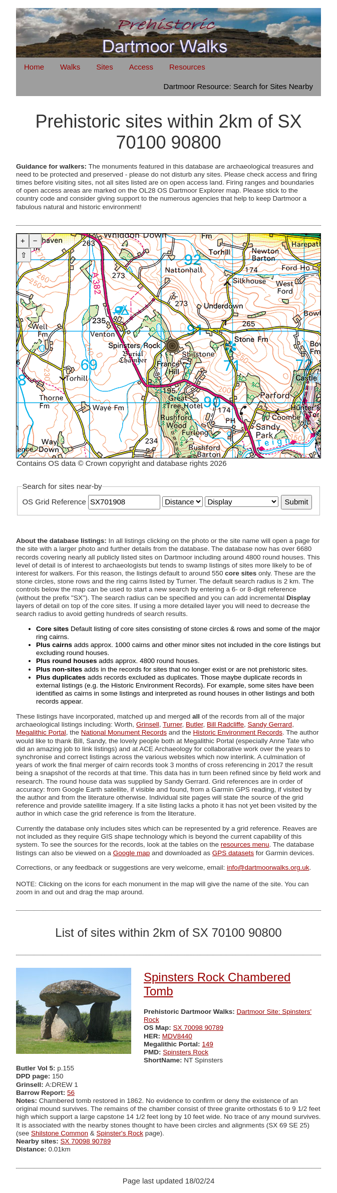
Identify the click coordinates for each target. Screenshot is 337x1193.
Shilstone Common (59, 1133)
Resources (187, 67)
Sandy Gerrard (270, 724)
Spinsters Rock (185, 1052)
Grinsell (147, 724)
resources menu (245, 844)
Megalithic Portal (41, 732)
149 (207, 1044)
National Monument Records (124, 732)
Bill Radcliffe (225, 724)
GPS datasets (233, 853)
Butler (194, 724)
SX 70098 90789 (198, 1027)
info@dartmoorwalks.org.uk (268, 867)
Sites (104, 67)
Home (34, 67)
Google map (131, 853)
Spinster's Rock (120, 1133)
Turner (172, 724)
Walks (70, 67)
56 (71, 1092)
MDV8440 (177, 1036)
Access (141, 67)
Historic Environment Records (237, 732)
